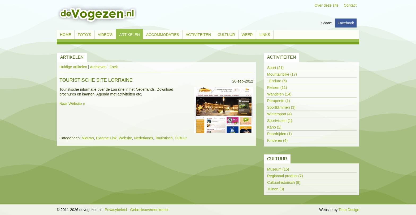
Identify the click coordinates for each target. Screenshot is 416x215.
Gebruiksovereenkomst (149, 210)
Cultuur (181, 138)
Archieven (98, 67)
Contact (350, 5)
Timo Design (349, 210)
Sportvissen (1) (279, 120)
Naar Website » (72, 104)
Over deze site (326, 5)
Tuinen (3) (275, 189)
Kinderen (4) (277, 140)
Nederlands (143, 138)
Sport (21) (275, 68)
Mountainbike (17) (282, 74)
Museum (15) (278, 169)
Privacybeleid (116, 210)
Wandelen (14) (279, 94)
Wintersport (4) (279, 114)
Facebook (346, 23)
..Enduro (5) (277, 81)
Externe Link (106, 138)
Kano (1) (274, 127)
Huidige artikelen (73, 67)
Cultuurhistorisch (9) (283, 182)
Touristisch (164, 138)
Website (125, 138)
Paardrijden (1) (279, 134)
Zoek (114, 67)
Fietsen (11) (277, 87)
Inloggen (311, 210)
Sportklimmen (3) (281, 107)
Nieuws (88, 138)
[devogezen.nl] (97, 15)
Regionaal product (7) (285, 176)
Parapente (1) (278, 101)
